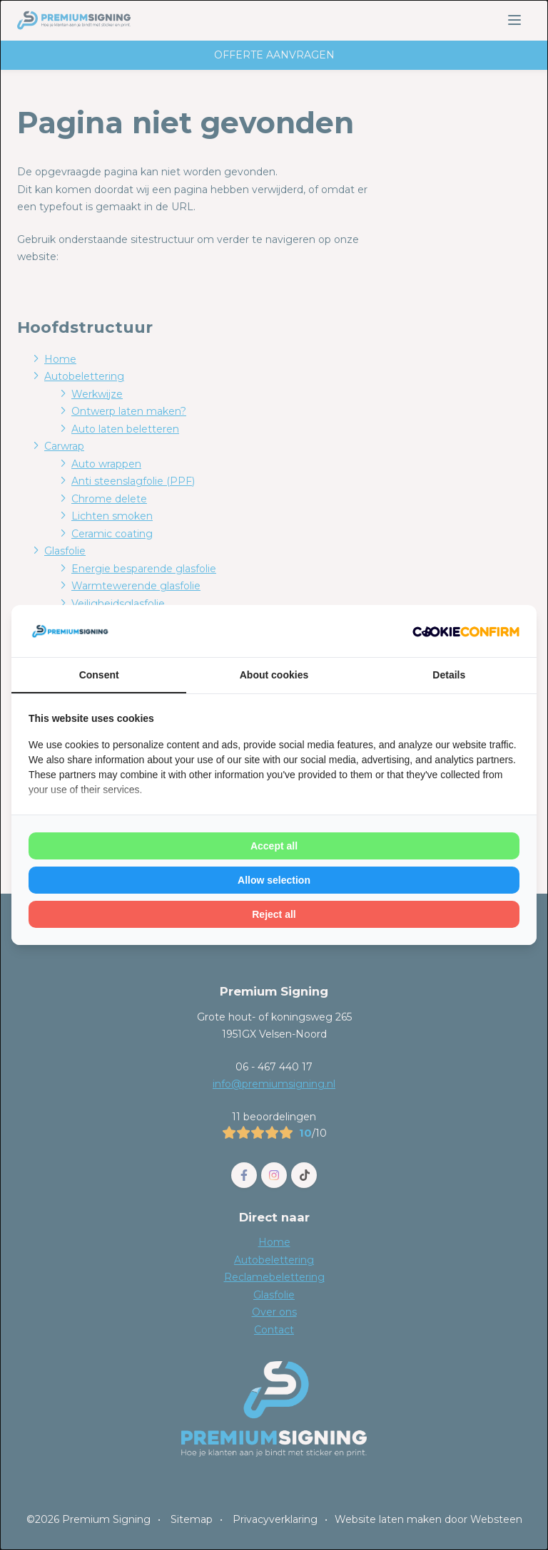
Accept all (274, 846)
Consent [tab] (99, 675)
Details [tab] (448, 675)
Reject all (273, 914)
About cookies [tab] (274, 675)
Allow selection (274, 880)
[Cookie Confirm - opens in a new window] (465, 631)
